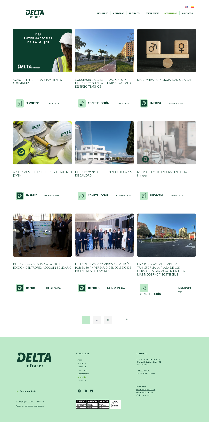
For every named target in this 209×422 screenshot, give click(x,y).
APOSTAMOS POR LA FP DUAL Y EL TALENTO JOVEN (42, 173)
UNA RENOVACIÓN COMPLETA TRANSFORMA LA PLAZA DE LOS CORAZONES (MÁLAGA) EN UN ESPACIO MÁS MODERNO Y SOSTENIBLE (163, 269)
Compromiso (152, 13)
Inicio (80, 360)
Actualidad (170, 13)
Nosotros (102, 13)
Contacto (187, 13)
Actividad (118, 13)
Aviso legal (141, 386)
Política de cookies (144, 392)
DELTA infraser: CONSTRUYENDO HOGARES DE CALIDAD (103, 173)
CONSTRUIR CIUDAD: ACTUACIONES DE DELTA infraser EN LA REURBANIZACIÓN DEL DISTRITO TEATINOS (104, 83)
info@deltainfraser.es (146, 373)
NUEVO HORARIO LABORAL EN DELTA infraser (162, 173)
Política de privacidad (145, 389)
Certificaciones (142, 395)
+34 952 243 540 (143, 370)
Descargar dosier (28, 391)
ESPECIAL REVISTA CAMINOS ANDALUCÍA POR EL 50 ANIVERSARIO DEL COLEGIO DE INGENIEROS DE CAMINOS (103, 267)
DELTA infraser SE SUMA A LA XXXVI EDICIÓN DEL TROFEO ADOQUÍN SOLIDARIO (42, 265)
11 (108, 320)
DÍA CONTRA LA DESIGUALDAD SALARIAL (164, 80)
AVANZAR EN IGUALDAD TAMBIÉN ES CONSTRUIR (37, 81)
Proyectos (134, 13)
